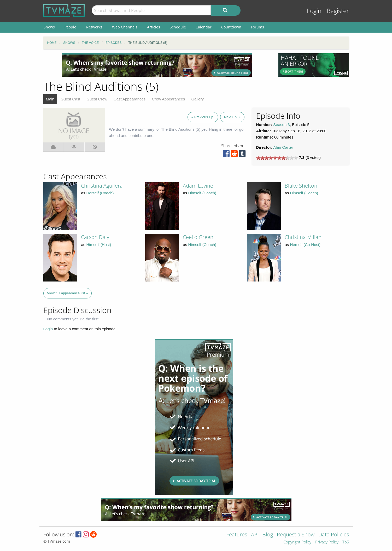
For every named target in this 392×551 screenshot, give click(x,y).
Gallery (197, 99)
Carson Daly (95, 237)
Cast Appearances (130, 99)
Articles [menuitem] (153, 27)
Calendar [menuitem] (204, 27)
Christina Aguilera (102, 185)
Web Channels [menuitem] (124, 27)
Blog (267, 535)
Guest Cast (70, 99)
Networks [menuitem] (94, 27)
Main (50, 99)
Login (314, 11)
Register (338, 11)
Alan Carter (283, 147)
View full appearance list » (67, 293)
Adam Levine (198, 185)
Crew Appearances (168, 99)
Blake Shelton (301, 185)
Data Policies (333, 535)
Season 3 (281, 124)
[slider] (277, 158)
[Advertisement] (157, 65)
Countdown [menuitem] (231, 27)
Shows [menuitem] (49, 27)
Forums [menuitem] (257, 27)
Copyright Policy (297, 542)
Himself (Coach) (202, 193)
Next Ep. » (232, 117)
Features (236, 535)
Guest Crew (96, 99)
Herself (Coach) (100, 193)
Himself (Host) (98, 244)
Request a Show (295, 535)
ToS (345, 542)
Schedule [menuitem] (178, 27)
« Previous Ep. (202, 117)
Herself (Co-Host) (305, 244)
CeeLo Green (198, 237)
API (255, 535)
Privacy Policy (326, 542)
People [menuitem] (70, 27)
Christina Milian (303, 237)
